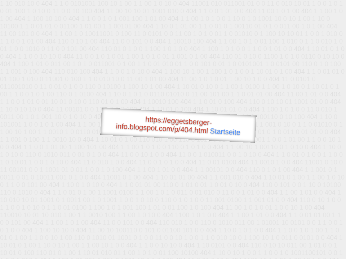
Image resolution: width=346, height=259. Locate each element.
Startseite (225, 131)
